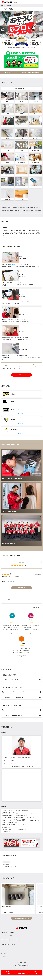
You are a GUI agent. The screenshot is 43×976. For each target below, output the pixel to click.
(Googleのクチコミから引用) (21, 655)
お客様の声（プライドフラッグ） (8, 945)
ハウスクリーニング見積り (7, 936)
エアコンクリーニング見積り (7, 932)
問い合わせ (3, 954)
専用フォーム (13, 264)
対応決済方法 (23, 72)
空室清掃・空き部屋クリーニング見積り (10, 939)
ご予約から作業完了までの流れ (10, 72)
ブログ (2, 948)
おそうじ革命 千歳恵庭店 (6, 5)
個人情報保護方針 (5, 957)
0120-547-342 (23, 964)
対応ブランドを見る (21, 413)
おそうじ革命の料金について (21, 88)
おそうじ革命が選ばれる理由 (34, 72)
